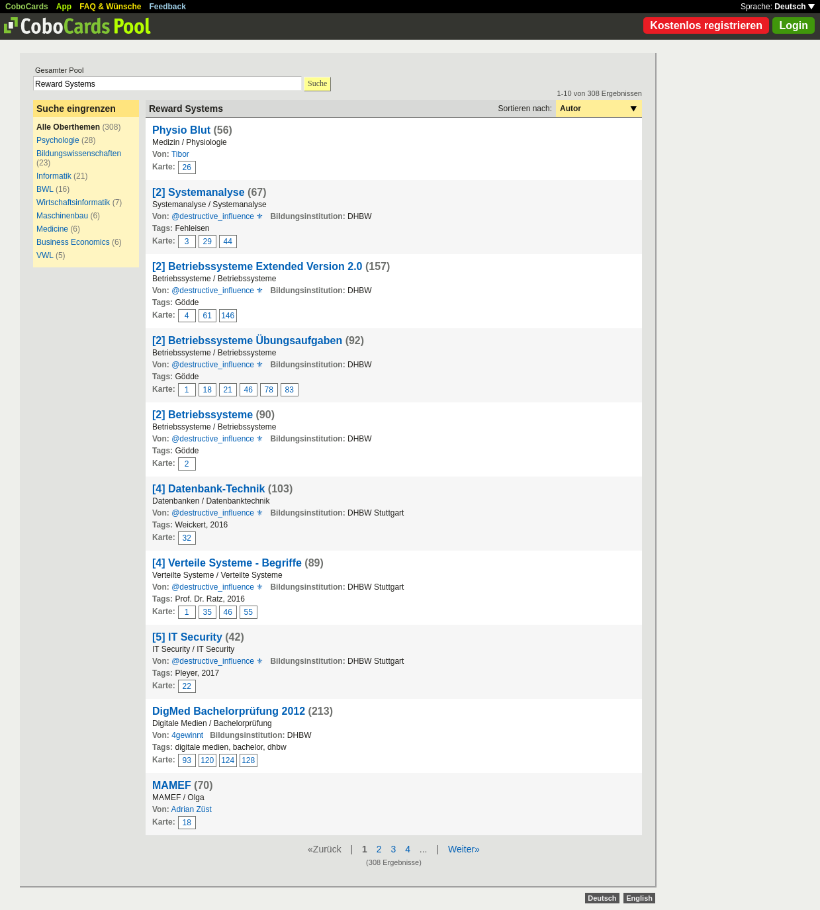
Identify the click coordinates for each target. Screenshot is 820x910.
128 (248, 760)
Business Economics (73, 242)
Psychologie (57, 140)
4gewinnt (187, 735)
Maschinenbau (62, 215)
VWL (45, 255)
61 (207, 315)
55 (248, 612)
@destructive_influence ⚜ (217, 216)
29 (207, 241)
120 (207, 760)
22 (187, 686)
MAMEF (171, 785)
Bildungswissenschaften (78, 153)
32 (187, 538)
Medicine (52, 229)
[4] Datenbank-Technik (208, 488)
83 (289, 389)
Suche (317, 83)
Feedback (168, 6)
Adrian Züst (191, 809)
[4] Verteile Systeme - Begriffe (227, 563)
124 (227, 760)
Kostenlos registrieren (706, 25)
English (639, 898)
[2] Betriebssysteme (202, 414)
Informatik (53, 176)
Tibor (180, 154)
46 (248, 389)
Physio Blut (181, 130)
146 (227, 315)
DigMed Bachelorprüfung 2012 (228, 711)
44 (228, 241)
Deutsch (794, 6)
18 (207, 389)
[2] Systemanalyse (198, 192)
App (63, 6)
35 (207, 612)
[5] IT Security (187, 637)
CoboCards (26, 6)
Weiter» (464, 849)
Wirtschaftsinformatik (73, 202)
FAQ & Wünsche (110, 6)
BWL (45, 189)
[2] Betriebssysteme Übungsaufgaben (247, 340)
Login (793, 25)
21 (228, 389)
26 (187, 167)
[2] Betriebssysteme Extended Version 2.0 (257, 266)
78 (269, 389)
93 (187, 760)
